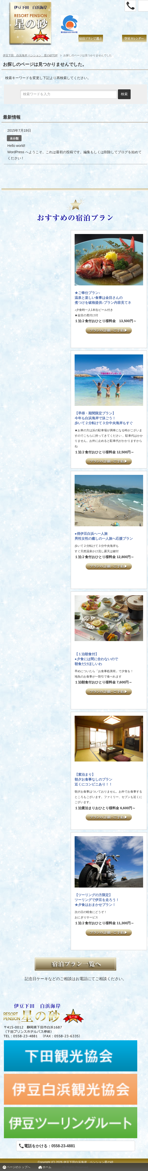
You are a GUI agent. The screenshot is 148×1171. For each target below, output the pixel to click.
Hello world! (16, 146)
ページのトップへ (18, 1167)
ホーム (47, 1167)
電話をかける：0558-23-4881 (47, 1146)
